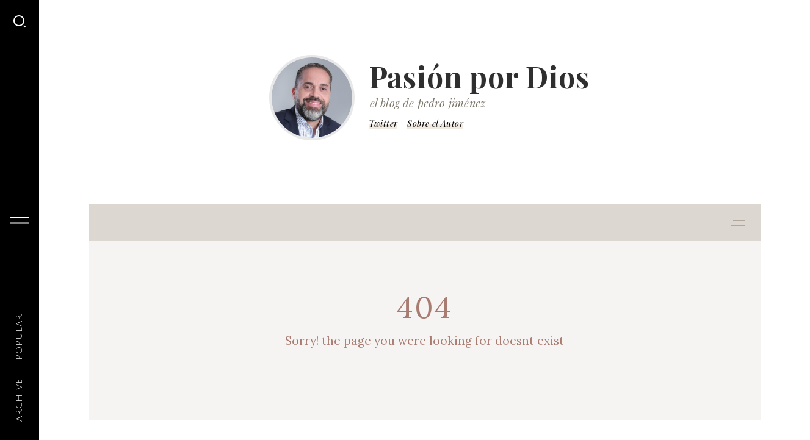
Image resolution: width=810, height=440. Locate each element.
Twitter (383, 123)
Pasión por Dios (479, 76)
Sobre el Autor (435, 123)
